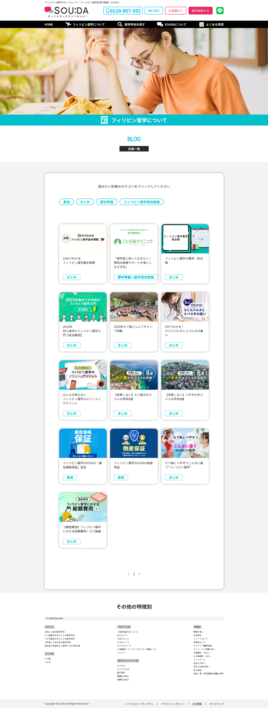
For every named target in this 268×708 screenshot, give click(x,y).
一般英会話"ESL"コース (127, 632)
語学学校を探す (135, 24)
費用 (66, 201)
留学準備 (106, 201)
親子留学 (121, 673)
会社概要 (197, 704)
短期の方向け (123, 680)
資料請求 (154, 10)
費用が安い (198, 632)
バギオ (48, 662)
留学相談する (200, 10)
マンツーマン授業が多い (204, 649)
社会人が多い (199, 663)
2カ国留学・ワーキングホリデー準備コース (136, 649)
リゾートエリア (200, 639)
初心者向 (197, 670)
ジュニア (121, 653)
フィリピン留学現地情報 (141, 201)
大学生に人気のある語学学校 (58, 642)
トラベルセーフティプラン (140, 704)
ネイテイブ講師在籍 (202, 646)
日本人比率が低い (201, 667)
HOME (49, 24)
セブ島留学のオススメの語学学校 (60, 635)
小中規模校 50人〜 (202, 656)
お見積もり (175, 10)
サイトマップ (216, 704)
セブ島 (48, 659)
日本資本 (197, 635)
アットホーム (199, 660)
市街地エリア (199, 642)
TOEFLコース (123, 642)
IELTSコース (122, 635)
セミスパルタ (123, 669)
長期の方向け (123, 676)
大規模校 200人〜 (202, 653)
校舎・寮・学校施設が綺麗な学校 (208, 674)
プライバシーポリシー (173, 704)
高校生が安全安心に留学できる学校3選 (62, 646)
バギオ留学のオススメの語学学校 (60, 639)
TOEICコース (123, 639)
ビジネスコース (124, 646)
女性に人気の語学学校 (55, 632)
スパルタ (121, 666)
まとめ (85, 201)
